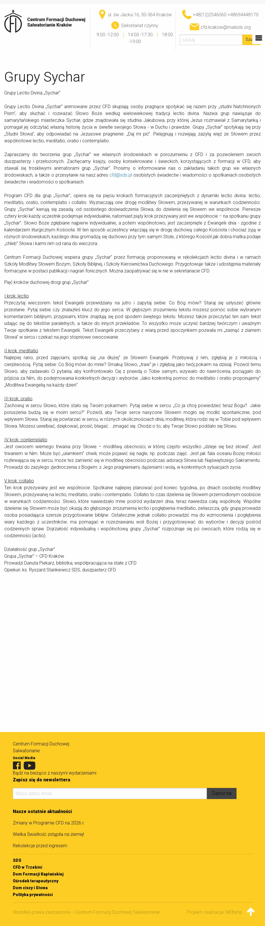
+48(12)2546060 (210, 14)
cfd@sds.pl (120, 175)
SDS (17, 860)
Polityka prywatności (33, 894)
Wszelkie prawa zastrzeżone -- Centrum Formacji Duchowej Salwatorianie (86, 912)
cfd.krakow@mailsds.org (226, 27)
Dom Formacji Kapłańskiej (38, 874)
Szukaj (252, 39)
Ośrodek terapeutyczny (35, 881)
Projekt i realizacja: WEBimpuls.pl (219, 912)
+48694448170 (243, 14)
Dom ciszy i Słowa (30, 887)
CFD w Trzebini (27, 867)
